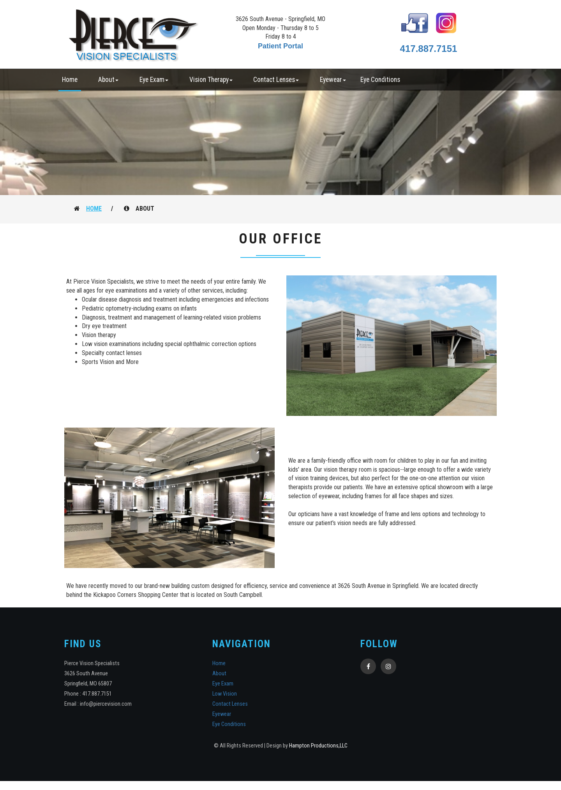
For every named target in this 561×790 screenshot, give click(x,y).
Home (70, 79)
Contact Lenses (230, 704)
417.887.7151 (428, 48)
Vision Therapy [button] (211, 79)
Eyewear (221, 714)
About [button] (108, 79)
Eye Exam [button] (153, 79)
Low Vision (224, 694)
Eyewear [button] (333, 79)
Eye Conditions (380, 79)
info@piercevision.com (106, 704)
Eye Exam (222, 683)
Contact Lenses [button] (276, 79)
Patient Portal (280, 46)
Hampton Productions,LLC (318, 745)
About (219, 673)
